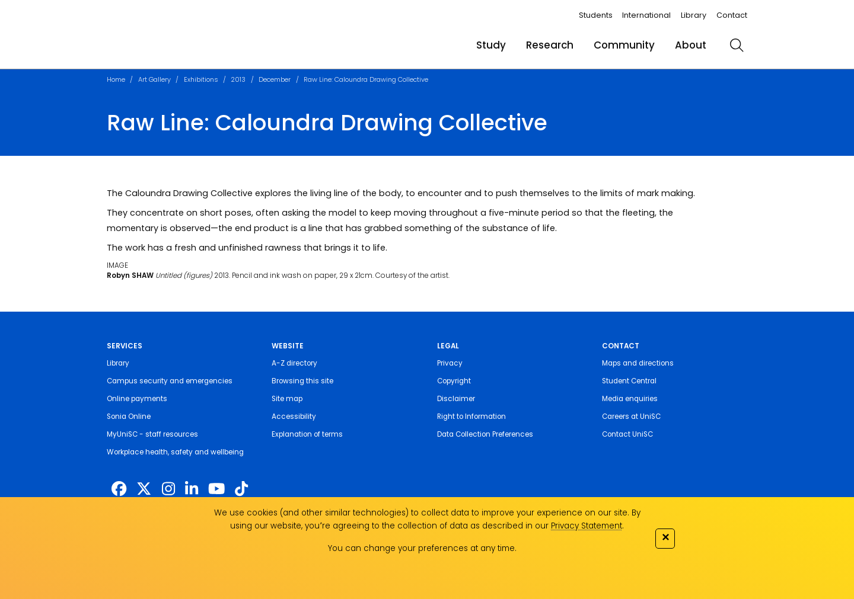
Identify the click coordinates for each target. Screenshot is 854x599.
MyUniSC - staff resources (152, 434)
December (275, 79)
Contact (731, 15)
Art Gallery (154, 79)
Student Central (629, 381)
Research (549, 45)
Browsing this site (302, 381)
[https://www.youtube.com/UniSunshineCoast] (216, 488)
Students (596, 15)
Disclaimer (456, 398)
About (690, 45)
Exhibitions (201, 79)
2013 (238, 79)
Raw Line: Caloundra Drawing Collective (366, 79)
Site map (287, 398)
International (646, 15)
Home (116, 79)
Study (491, 45)
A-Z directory (294, 363)
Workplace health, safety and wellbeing (175, 452)
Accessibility (294, 416)
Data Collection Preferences (485, 434)
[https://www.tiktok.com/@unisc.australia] (241, 488)
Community (624, 45)
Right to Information (471, 416)
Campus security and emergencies (169, 381)
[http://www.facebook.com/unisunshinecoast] (118, 488)
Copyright (454, 381)
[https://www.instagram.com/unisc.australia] (168, 488)
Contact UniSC (627, 434)
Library (693, 15)
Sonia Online (129, 416)
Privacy (450, 363)
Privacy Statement (586, 525)
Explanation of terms (307, 434)
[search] (736, 45)
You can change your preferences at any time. (422, 548)
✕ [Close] (665, 537)
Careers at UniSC (631, 416)
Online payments (137, 398)
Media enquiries (630, 398)
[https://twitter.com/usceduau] (143, 488)
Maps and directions (638, 363)
